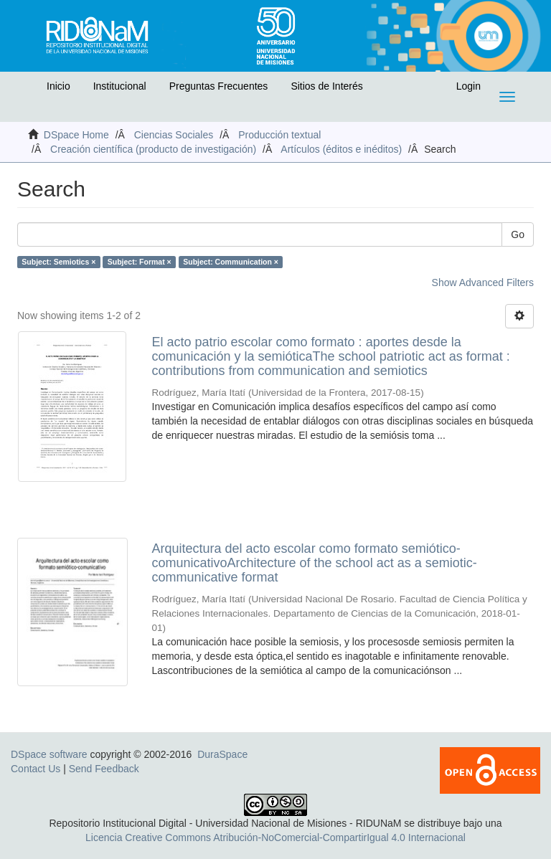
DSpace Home (76, 135)
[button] (26, 90)
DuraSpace (222, 754)
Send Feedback (104, 768)
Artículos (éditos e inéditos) (341, 149)
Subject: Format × (139, 261)
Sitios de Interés (326, 86)
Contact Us (35, 768)
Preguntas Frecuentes (218, 86)
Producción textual (279, 135)
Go (517, 234)
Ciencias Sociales (174, 135)
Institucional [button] (119, 86)
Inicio (58, 86)
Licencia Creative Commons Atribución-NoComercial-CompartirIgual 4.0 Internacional (275, 837)
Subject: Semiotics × (58, 261)
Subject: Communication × (230, 261)
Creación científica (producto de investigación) (153, 149)
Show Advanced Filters (483, 282)
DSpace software (49, 754)
